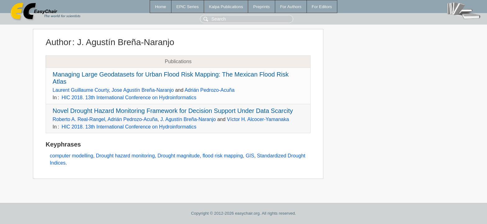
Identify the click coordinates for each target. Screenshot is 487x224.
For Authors (291, 6)
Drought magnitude (178, 155)
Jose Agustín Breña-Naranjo (143, 90)
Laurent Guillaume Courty (80, 90)
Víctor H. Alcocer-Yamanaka (258, 119)
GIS (250, 155)
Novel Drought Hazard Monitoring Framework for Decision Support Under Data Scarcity (172, 110)
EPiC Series (187, 6)
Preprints (261, 6)
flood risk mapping (223, 155)
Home (160, 6)
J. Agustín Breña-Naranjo (188, 119)
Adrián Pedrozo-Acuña (209, 90)
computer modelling (71, 155)
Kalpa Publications (226, 6)
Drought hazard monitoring (125, 155)
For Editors (322, 6)
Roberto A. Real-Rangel (78, 119)
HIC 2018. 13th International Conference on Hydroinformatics (128, 97)
